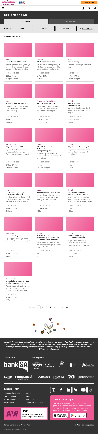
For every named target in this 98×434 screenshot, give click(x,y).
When (44, 28)
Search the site (10, 396)
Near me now (86, 28)
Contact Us (30, 393)
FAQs (28, 396)
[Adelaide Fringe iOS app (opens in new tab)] (60, 415)
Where (66, 28)
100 (62, 307)
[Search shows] (95, 8)
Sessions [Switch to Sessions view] (72, 21)
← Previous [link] (31, 307)
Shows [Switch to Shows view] (27, 21)
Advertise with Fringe (34, 403)
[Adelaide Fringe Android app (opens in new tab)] (78, 415)
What (22, 28)
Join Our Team (32, 399)
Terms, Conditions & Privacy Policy (17, 425)
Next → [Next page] (68, 307)
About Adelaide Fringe (13, 393)
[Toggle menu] (3, 8)
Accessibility (9, 403)
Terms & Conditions (12, 399)
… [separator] (57, 307)
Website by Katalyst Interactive (15, 430)
